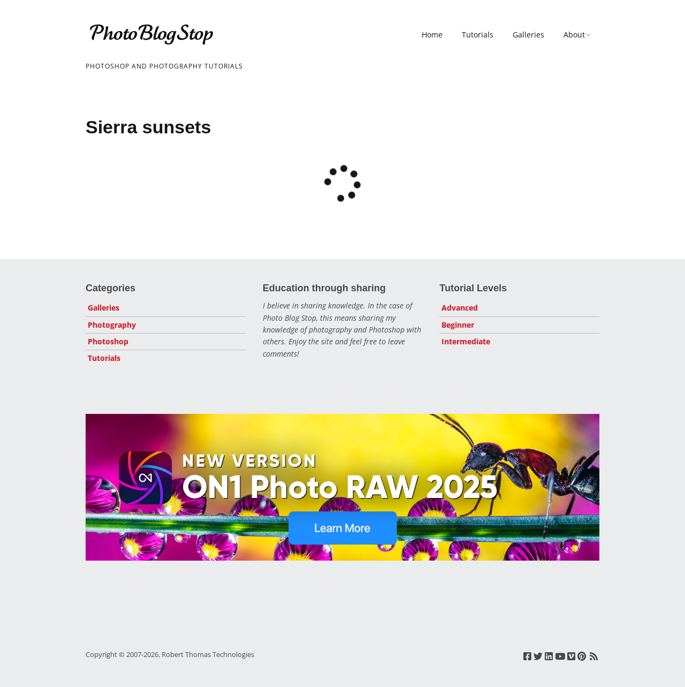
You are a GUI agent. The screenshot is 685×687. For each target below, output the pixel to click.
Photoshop (108, 341)
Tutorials (477, 34)
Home (432, 34)
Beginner (458, 325)
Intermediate (466, 341)
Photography (112, 325)
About (574, 34)
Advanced (460, 308)
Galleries (528, 34)
